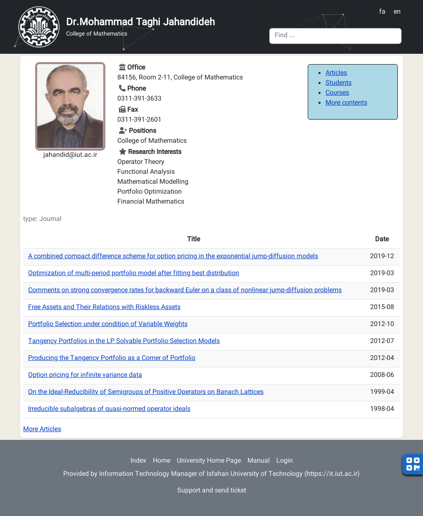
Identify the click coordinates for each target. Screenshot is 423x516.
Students (339, 83)
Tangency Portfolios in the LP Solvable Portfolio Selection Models (124, 341)
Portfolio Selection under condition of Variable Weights (108, 324)
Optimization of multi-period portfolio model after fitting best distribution (133, 274)
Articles (336, 73)
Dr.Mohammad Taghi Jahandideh (140, 23)
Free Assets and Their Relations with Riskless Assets (104, 307)
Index (138, 461)
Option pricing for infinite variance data (85, 375)
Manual (258, 461)
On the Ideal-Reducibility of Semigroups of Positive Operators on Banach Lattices (146, 392)
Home (161, 461)
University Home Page (209, 461)
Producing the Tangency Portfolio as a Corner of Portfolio (111, 358)
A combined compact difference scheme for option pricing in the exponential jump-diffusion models (173, 257)
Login (284, 461)
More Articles (42, 430)
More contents (346, 103)
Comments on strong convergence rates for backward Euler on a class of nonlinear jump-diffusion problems (185, 291)
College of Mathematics (96, 34)
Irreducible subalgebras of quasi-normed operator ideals (109, 409)
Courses (337, 93)
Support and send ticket (211, 491)
